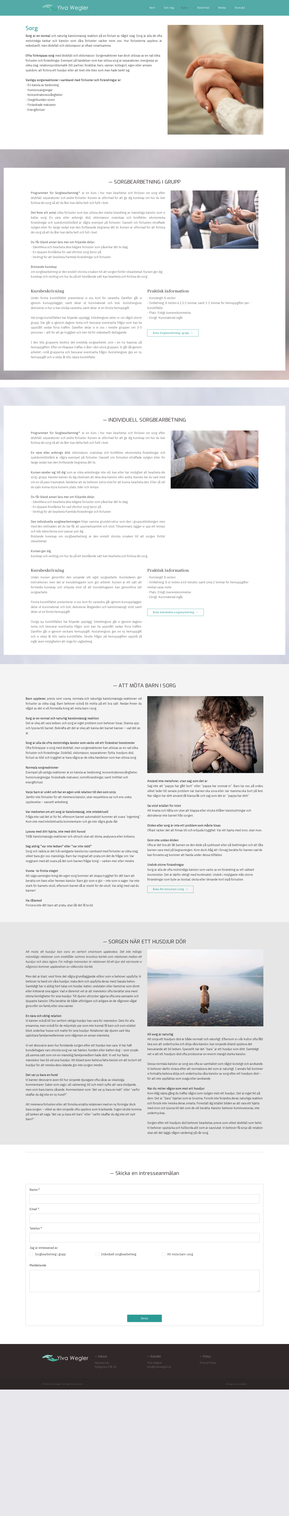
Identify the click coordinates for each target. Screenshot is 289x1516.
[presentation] (57, 1430)
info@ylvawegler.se (159, 1493)
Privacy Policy (208, 1489)
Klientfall (203, 8)
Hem (152, 8)
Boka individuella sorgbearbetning (173, 670)
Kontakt (240, 8)
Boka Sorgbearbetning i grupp (171, 353)
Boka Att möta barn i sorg (168, 981)
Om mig (169, 8)
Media (222, 8)
